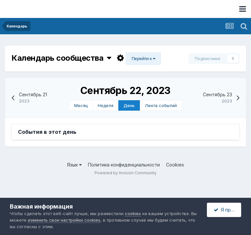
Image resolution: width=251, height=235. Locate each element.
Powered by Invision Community (125, 172)
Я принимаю (227, 209)
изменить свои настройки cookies (64, 220)
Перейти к (143, 58)
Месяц (81, 105)
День (129, 105)
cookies (133, 213)
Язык (74, 164)
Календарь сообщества (61, 58)
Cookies (175, 164)
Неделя (105, 105)
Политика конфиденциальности (124, 164)
